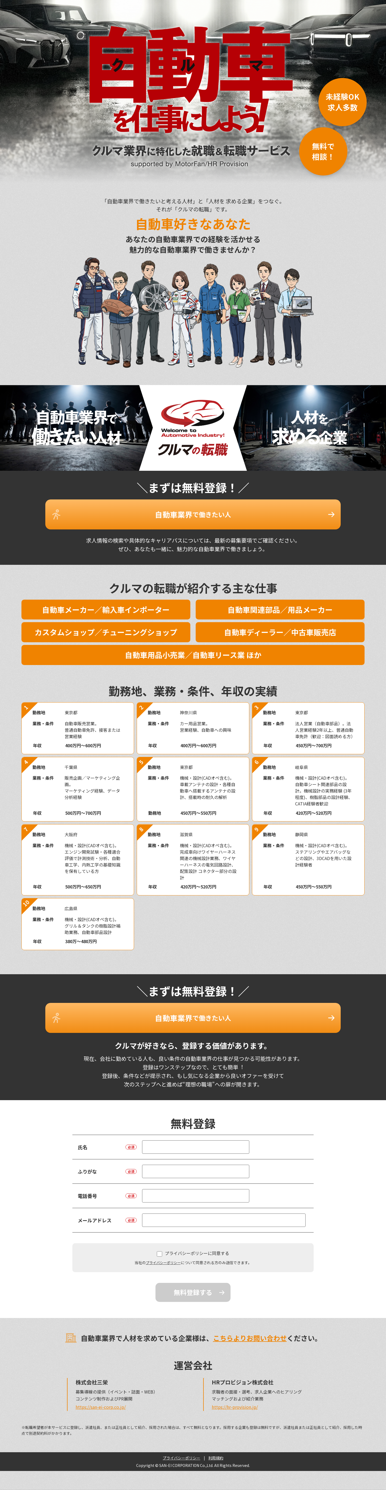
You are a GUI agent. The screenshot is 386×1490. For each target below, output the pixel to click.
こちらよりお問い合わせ (250, 1322)
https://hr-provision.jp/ (235, 1391)
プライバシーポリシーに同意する (193, 1237)
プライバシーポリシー (163, 1246)
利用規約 (215, 1442)
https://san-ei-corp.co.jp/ (101, 1391)
